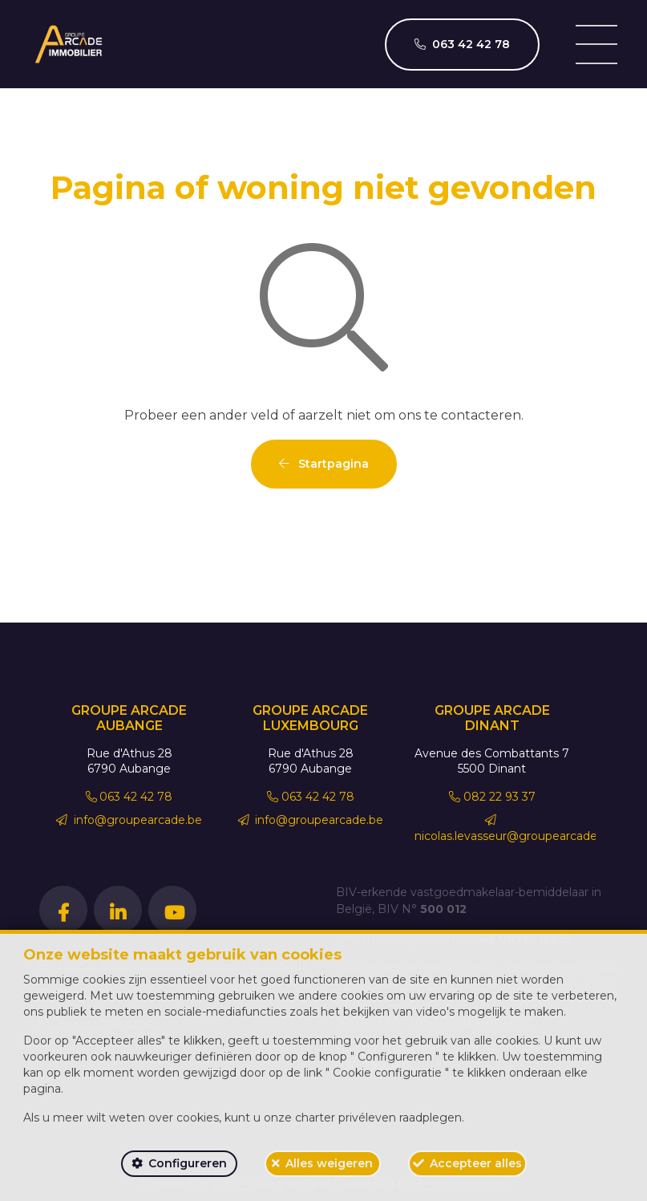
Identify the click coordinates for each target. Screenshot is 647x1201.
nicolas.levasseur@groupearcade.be (514, 828)
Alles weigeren (329, 1163)
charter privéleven (345, 1117)
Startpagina (324, 463)
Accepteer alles (476, 1163)
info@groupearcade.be (129, 820)
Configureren (187, 1163)
